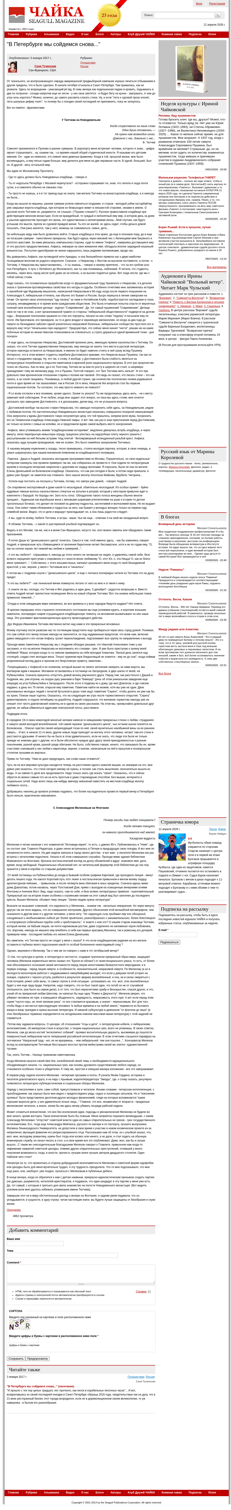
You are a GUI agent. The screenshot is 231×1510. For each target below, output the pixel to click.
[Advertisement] (192, 415)
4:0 (190, 838)
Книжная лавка (172, 34)
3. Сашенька (212, 306)
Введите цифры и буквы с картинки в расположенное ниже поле (54, 1339)
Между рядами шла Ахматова (178, 629)
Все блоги (165, 673)
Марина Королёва (179, 467)
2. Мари (197, 306)
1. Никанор (184, 306)
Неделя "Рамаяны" (171, 569)
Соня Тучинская (45, 66)
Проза (213, 829)
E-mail (163, 930)
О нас (85, 34)
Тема (10, 1250)
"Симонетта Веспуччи (189, 298)
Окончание (14, 1210)
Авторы (116, 34)
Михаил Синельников (211, 528)
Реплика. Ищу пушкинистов (177, 115)
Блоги (100, 34)
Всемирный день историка (177, 524)
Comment (14, 1262)
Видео (70, 34)
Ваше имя (13, 1239)
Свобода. (164, 310)
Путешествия (88, 62)
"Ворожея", (165, 298)
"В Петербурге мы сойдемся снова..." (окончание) (40, 1389)
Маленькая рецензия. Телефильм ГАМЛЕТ (187, 177)
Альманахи (51, 34)
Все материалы (216, 267)
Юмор (222, 829)
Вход (199, 3)
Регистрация (217, 3)
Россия (84, 66)
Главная (13, 34)
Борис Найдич (217, 833)
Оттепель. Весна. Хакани (175, 599)
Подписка (195, 34)
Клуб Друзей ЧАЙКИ (141, 34)
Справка (141, 1295)
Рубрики (31, 34)
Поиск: (148, 15)
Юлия (212, 34)
